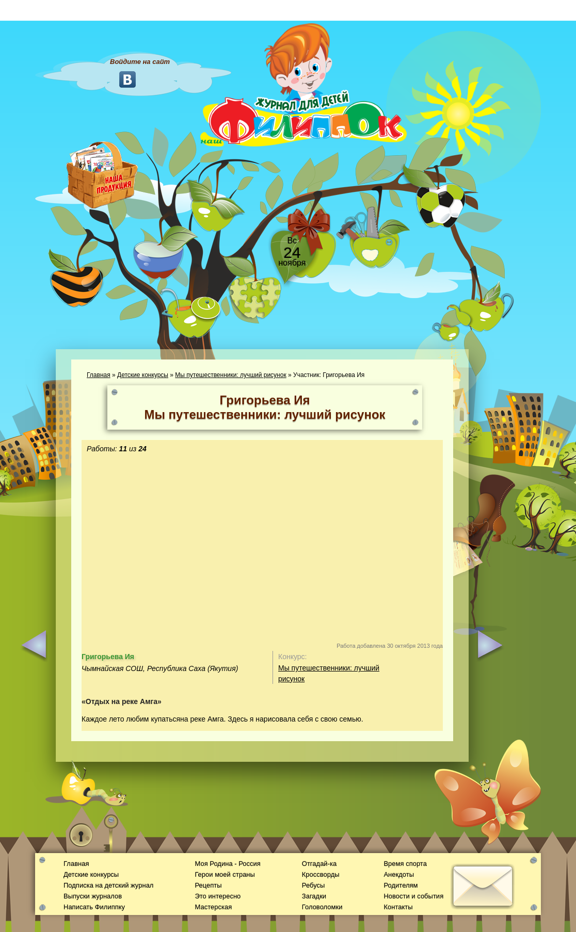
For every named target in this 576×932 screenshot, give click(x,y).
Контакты (397, 907)
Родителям (400, 885)
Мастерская (213, 907)
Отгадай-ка (319, 864)
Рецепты (208, 885)
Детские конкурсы (142, 375)
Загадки (314, 896)
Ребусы (313, 885)
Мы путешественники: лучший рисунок (230, 375)
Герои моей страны (224, 874)
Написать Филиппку (94, 907)
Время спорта (404, 864)
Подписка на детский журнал (108, 885)
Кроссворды (321, 874)
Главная (98, 375)
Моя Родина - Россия (227, 864)
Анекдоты (398, 874)
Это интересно (218, 896)
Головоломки (322, 907)
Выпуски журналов (92, 896)
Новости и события (413, 896)
